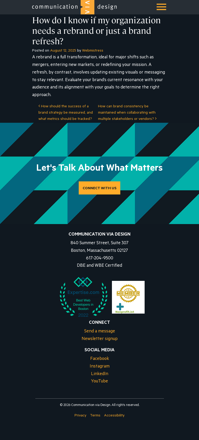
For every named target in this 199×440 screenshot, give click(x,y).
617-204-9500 (99, 258)
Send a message (99, 331)
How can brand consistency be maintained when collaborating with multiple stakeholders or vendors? (127, 113)
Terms (95, 416)
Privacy (80, 416)
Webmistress (92, 51)
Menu (162, 9)
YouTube (99, 381)
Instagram (100, 366)
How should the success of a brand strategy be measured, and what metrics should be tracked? (65, 113)
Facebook (99, 359)
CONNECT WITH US (99, 189)
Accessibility (114, 416)
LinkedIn (99, 374)
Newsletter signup (100, 339)
